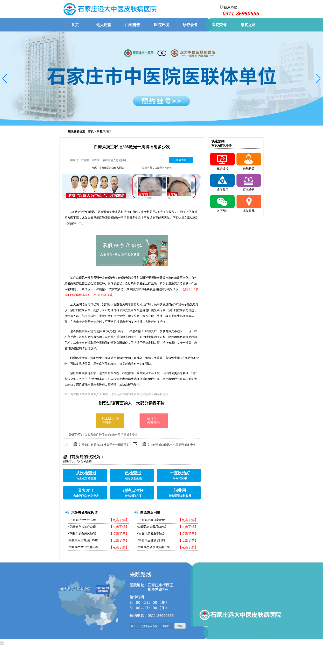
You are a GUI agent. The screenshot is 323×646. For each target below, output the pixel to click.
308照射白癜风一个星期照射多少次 (173, 444)
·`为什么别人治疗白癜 (82, 526)
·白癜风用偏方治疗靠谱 (83, 540)
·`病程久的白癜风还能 (82, 533)
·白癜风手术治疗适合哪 (83, 547)
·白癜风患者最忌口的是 (152, 526)
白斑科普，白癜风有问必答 (157, 167)
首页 (91, 131)
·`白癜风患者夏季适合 (151, 533)
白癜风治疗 (104, 131)
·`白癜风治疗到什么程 (82, 519)
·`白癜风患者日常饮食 (151, 519)
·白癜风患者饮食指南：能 (153, 547)
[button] (5, 78)
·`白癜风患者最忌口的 (151, 540)
